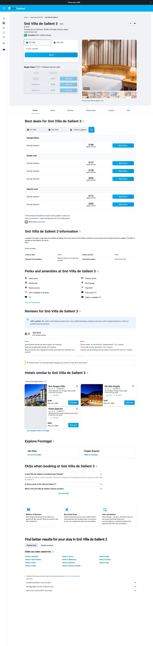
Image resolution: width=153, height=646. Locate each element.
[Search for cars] (4, 24)
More (27, 242)
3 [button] (40, 68)
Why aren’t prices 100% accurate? (81, 590)
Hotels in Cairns (67, 556)
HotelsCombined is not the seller (81, 582)
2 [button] (72, 63)
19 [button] (52, 79)
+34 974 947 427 (30, 32)
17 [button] (41, 79)
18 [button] (46, 79)
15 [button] (67, 74)
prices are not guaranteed (72, 576)
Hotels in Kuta (104, 563)
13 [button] (57, 74)
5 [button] (51, 68)
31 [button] (41, 89)
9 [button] (72, 68)
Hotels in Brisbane (68, 563)
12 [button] (52, 74)
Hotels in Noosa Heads (33, 559)
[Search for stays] (4, 19)
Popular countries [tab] (47, 545)
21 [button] (62, 79)
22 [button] (67, 79)
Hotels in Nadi (104, 556)
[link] (38, 430)
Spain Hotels (34, 17)
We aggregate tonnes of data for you (81, 586)
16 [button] (73, 74)
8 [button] (67, 68)
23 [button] (73, 79)
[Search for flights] (4, 15)
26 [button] (52, 84)
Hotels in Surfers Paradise (71, 566)
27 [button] (57, 84)
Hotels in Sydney (105, 559)
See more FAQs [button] (63, 493)
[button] (150, 2)
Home (26, 17)
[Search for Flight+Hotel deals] (4, 29)
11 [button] (46, 74)
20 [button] (57, 79)
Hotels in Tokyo (30, 566)
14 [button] (62, 74)
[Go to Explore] (4, 33)
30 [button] (73, 84)
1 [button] (67, 63)
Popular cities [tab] (31, 545)
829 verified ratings (43, 35)
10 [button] (41, 74)
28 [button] (62, 84)
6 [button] (56, 68)
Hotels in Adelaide (31, 556)
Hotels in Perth (30, 563)
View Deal (73, 403)
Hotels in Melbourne (69, 559)
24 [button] (41, 84)
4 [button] (46, 68)
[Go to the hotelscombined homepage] (16, 8)
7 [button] (62, 68)
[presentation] (102, 101)
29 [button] (67, 84)
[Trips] (4, 40)
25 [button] (46, 84)
